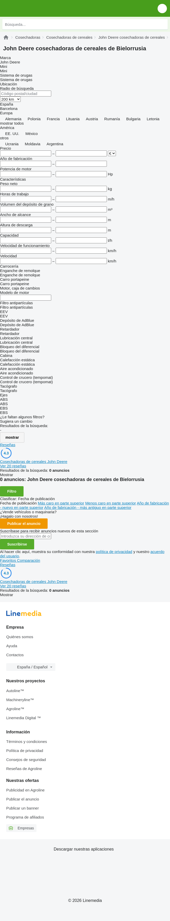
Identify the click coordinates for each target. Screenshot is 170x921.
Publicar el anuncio (23, 524)
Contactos (15, 655)
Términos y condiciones (26, 741)
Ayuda (11, 646)
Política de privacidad (24, 750)
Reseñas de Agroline (24, 768)
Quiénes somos (19, 637)
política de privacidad (114, 551)
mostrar (12, 437)
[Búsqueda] (162, 24)
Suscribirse (17, 544)
